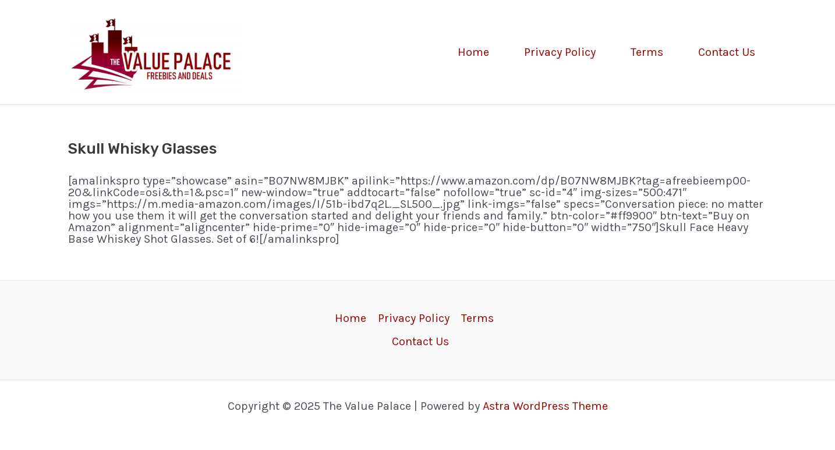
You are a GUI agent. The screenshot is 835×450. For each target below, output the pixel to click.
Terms (647, 52)
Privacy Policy (560, 52)
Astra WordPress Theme (545, 406)
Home (473, 52)
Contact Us (726, 52)
